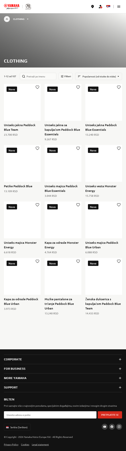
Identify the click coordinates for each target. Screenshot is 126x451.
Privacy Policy (11, 444)
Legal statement (40, 444)
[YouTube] (105, 427)
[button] (119, 6)
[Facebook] (112, 427)
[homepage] (11, 7)
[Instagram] (119, 427)
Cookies (25, 444)
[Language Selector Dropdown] (108, 6)
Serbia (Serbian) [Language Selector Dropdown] (16, 427)
